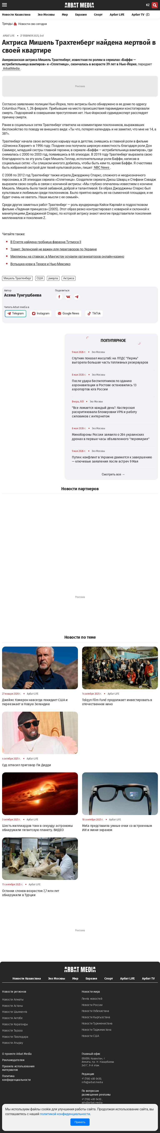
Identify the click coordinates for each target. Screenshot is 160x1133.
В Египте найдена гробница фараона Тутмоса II (45, 242)
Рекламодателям (13, 1060)
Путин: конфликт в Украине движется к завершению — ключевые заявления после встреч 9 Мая (112, 459)
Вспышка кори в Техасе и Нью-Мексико (40, 264)
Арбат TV (141, 14)
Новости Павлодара (15, 1037)
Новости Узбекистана (95, 1011)
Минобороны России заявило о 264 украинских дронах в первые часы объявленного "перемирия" (110, 437)
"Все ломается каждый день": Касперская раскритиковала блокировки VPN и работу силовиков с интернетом (104, 412)
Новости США (90, 1036)
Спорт (98, 14)
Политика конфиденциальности (16, 1078)
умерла (53, 278)
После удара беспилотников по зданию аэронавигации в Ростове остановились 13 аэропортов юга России (104, 385)
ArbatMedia (11, 69)
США (40, 278)
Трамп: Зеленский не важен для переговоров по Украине (53, 249)
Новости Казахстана (16, 14)
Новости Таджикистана (96, 1030)
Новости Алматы (13, 999)
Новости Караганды (15, 1024)
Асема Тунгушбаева (22, 295)
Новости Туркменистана (97, 1023)
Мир (65, 14)
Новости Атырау (12, 1043)
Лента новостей (92, 999)
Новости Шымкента (14, 1012)
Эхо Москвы (46, 14)
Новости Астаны (12, 1006)
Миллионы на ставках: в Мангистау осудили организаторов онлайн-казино (67, 257)
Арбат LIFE (117, 14)
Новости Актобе (12, 1018)
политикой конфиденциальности (65, 1114)
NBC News (101, 167)
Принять (80, 1122)
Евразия (81, 14)
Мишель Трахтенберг (17, 278)
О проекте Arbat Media (17, 1054)
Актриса (68, 278)
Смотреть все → (113, 474)
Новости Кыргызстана (96, 1017)
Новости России (92, 1005)
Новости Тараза (12, 1030)
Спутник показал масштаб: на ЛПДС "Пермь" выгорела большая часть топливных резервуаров (110, 360)
